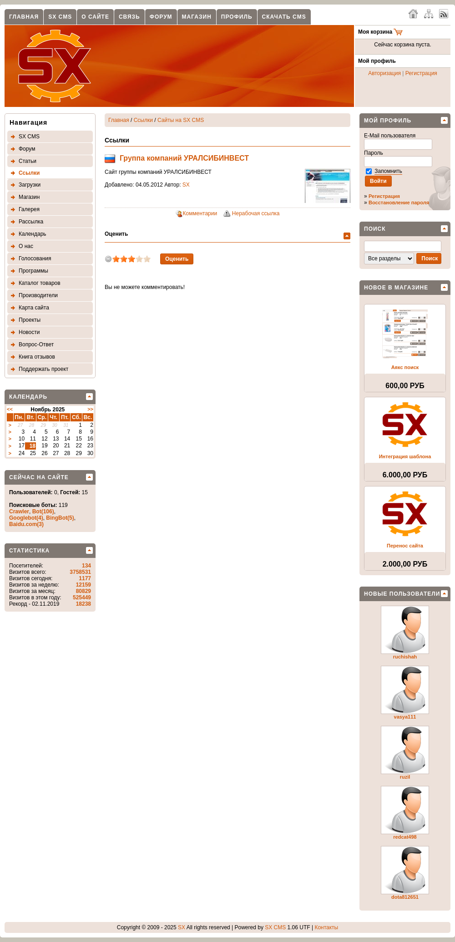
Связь (129, 17)
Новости (29, 332)
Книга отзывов (37, 357)
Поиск (375, 229)
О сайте (95, 17)
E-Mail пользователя (390, 135)
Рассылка (31, 221)
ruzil (405, 777)
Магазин (197, 17)
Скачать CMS (284, 17)
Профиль (237, 17)
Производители (38, 295)
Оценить (116, 234)
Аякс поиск (405, 367)
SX (186, 185)
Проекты (29, 320)
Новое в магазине (396, 287)
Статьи (27, 161)
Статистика (29, 550)
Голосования (35, 258)
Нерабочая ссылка (256, 213)
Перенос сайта (405, 545)
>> (90, 409)
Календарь (32, 234)
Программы (33, 271)
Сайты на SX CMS (180, 120)
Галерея (29, 209)
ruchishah (405, 656)
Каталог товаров (40, 283)
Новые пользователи (402, 594)
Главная (24, 17)
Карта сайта (34, 307)
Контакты (326, 927)
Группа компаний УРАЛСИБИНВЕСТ (184, 158)
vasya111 (405, 716)
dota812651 (405, 897)
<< (10, 409)
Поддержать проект (43, 369)
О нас (26, 246)
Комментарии (200, 213)
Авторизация (384, 73)
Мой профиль (387, 120)
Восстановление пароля (399, 202)
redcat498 (404, 837)
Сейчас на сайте (39, 477)
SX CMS (60, 17)
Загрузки (29, 185)
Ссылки (29, 173)
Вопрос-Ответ (36, 344)
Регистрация (421, 73)
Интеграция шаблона (405, 456)
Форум (161, 17)
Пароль (374, 153)
